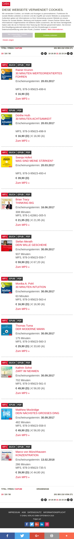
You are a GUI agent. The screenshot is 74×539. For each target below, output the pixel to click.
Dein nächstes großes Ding (37, 413)
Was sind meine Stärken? (34, 160)
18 (49, 53)
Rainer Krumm (24, 69)
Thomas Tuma (24, 325)
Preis (11, 48)
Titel (3, 48)
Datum (18, 48)
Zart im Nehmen (27, 371)
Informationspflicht (54, 512)
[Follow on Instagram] (47, 524)
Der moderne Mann (30, 329)
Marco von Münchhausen (31, 451)
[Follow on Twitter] (32, 524)
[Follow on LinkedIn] (42, 524)
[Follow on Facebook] (27, 524)
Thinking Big (25, 202)
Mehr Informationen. (55, 29)
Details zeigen (8, 40)
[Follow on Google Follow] (37, 524)
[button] (7, 536)
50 (10, 53)
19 (52, 53)
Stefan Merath (24, 241)
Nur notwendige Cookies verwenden (17, 35)
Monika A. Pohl (25, 283)
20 (6, 53)
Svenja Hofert (24, 157)
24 (65, 53)
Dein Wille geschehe (31, 244)
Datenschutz (34, 512)
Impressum (14, 512)
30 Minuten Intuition (31, 286)
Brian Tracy (22, 199)
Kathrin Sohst (24, 367)
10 (2, 53)
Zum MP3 (21, 98)
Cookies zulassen (50, 35)
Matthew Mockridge (27, 409)
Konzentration (27, 455)
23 (63, 53)
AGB (24, 512)
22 (60, 53)
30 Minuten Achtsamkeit (34, 118)
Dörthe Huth (23, 115)
